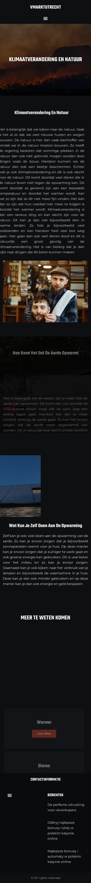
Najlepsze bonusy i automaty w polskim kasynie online (64, 856)
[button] (45, 18)
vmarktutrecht (45, 7)
